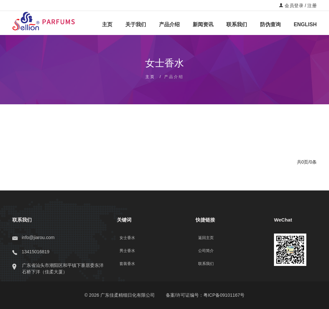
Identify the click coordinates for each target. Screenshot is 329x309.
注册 (312, 5)
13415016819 (31, 251)
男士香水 (127, 250)
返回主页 (206, 237)
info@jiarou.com (33, 237)
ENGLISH (305, 24)
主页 (107, 24)
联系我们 (236, 24)
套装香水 (127, 263)
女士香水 (127, 237)
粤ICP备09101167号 (224, 295)
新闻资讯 (203, 24)
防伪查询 (270, 24)
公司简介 (206, 250)
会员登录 (291, 5)
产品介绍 (169, 24)
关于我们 (135, 24)
